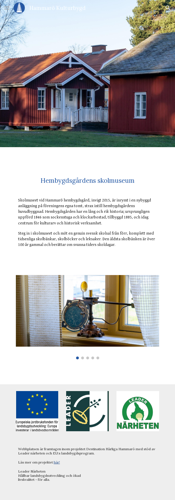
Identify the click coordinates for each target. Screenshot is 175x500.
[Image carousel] (87, 317)
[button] (7, 8)
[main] (87, 180)
